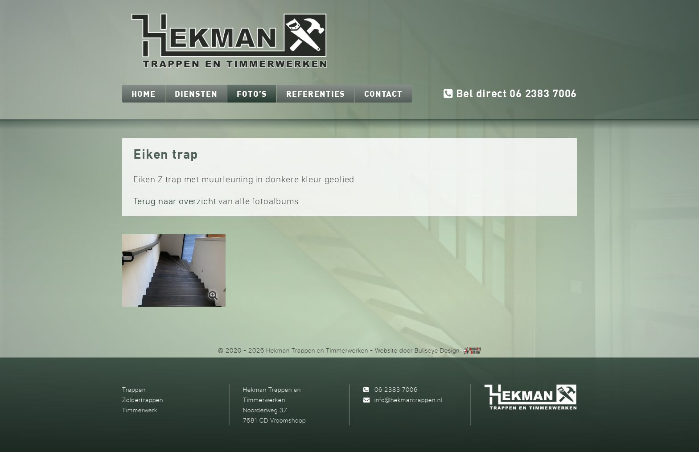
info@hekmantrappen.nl (408, 399)
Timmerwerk (139, 410)
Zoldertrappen (142, 399)
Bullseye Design (437, 350)
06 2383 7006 (396, 389)
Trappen (134, 389)
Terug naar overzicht (174, 200)
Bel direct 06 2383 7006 (510, 94)
